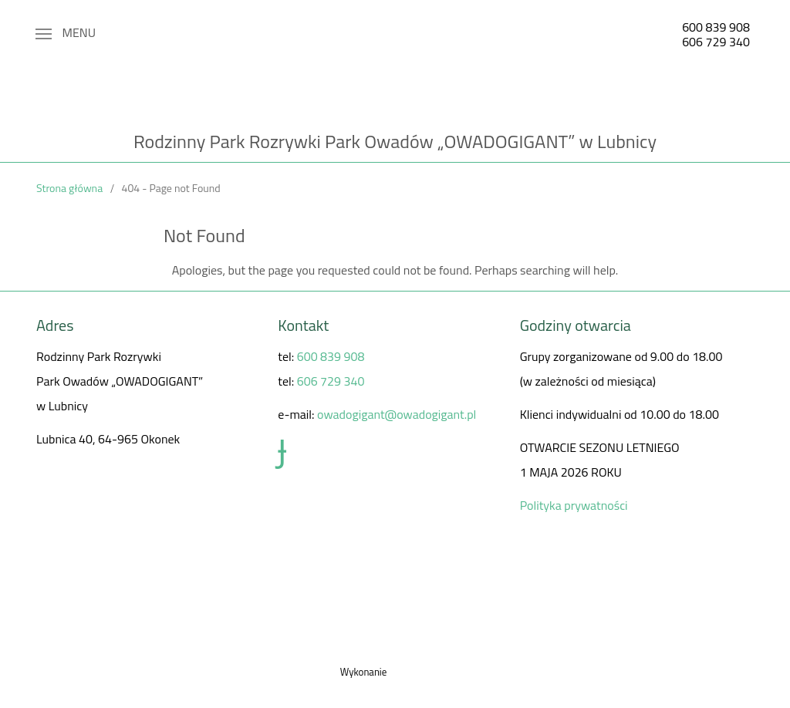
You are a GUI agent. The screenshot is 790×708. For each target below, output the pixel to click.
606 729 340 (716, 41)
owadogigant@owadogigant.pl (396, 414)
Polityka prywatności (574, 505)
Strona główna (69, 188)
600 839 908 (716, 27)
